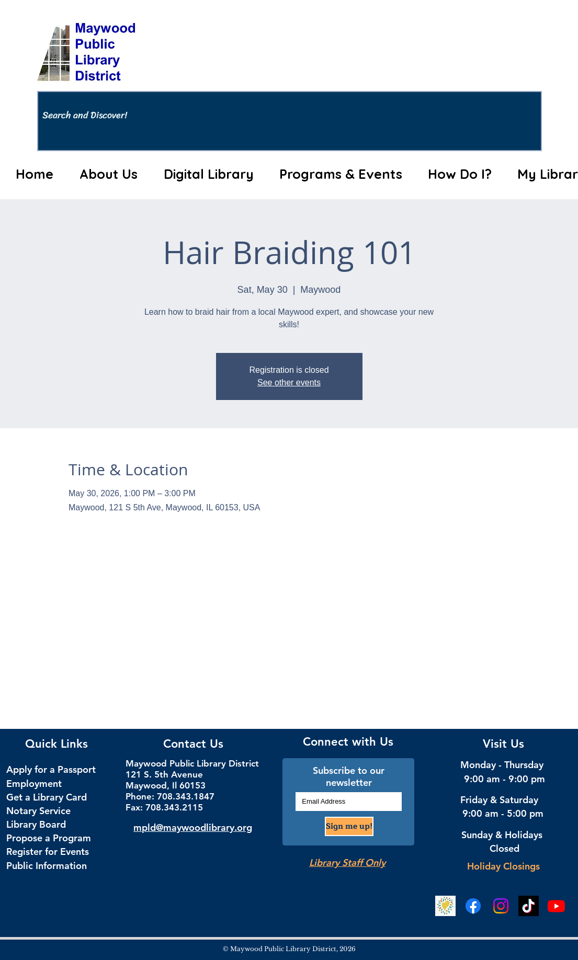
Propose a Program (48, 838)
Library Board (36, 824)
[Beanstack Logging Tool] (445, 906)
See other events (289, 382)
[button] (109, 174)
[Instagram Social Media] (501, 906)
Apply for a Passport (51, 769)
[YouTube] (556, 906)
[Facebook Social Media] (473, 906)
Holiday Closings (503, 866)
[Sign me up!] (349, 826)
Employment (34, 784)
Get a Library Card (46, 797)
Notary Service (38, 811)
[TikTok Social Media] (528, 906)
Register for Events (47, 851)
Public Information (46, 866)
